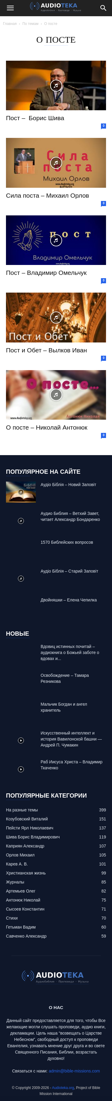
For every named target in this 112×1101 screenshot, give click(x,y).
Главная (10, 24)
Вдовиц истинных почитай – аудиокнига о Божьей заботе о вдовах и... (70, 652)
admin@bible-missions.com (74, 1071)
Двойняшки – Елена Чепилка (69, 600)
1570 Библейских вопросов (67, 542)
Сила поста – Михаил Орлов (47, 195)
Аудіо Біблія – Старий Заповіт (69, 571)
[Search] (103, 8)
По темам (30, 24)
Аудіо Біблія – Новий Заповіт (68, 484)
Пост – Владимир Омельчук (46, 272)
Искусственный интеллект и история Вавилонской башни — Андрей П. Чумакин (71, 739)
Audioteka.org (63, 1088)
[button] (10, 8)
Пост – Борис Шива (35, 117)
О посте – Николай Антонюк (46, 427)
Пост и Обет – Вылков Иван (46, 350)
